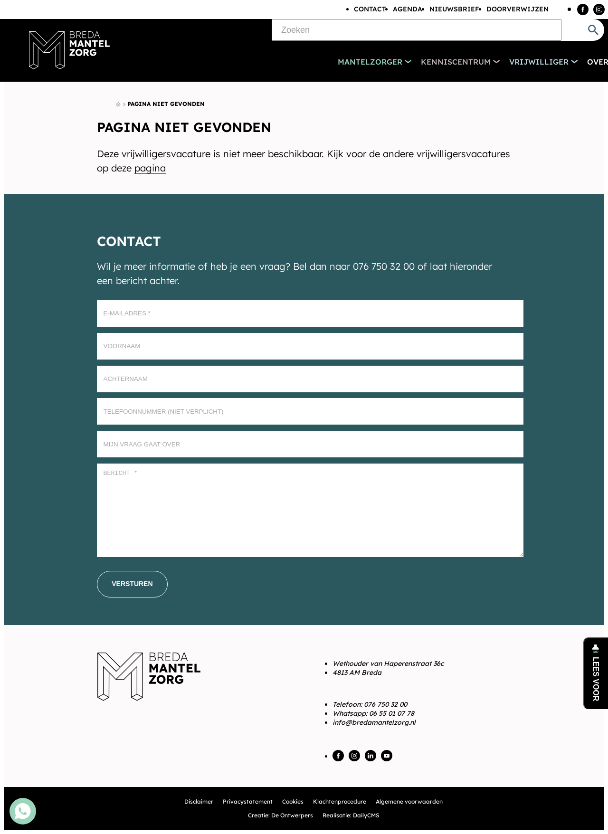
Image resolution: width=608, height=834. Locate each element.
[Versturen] (132, 584)
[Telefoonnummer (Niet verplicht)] (310, 411)
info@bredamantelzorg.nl (374, 722)
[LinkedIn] (370, 755)
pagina (150, 168)
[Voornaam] (310, 346)
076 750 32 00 (385, 704)
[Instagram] (599, 9)
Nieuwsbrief (454, 9)
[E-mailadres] (310, 313)
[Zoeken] (416, 30)
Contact (370, 9)
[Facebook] (583, 9)
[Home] (118, 104)
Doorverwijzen (517, 9)
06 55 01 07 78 (391, 713)
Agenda (407, 9)
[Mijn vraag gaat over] (310, 444)
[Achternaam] (310, 379)
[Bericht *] (310, 510)
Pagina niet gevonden (166, 103)
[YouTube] (386, 755)
